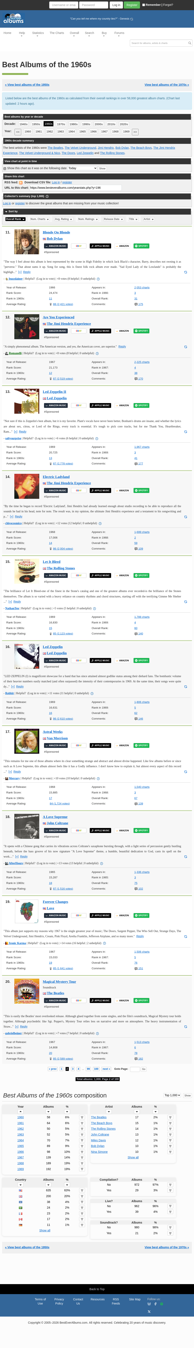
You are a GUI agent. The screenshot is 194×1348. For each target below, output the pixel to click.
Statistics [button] (38, 33)
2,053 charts (142, 287)
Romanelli (13, 353)
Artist (149, 219)
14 (50, 543)
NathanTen (12, 608)
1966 (93, 131)
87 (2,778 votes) (63, 463)
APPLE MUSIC (100, 246)
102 (138, 888)
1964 (71, 131)
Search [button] (89, 33)
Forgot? (168, 4)
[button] (20, 1111)
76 (136, 962)
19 (50, 962)
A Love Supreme (55, 817)
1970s (61, 124)
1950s (36, 124)
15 (50, 628)
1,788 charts (142, 616)
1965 (82, 131)
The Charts (57, 33)
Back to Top (97, 1289)
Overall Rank (15, 219)
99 (88, 1068)
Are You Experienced (58, 317)
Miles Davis (98, 1140)
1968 (115, 131)
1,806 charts (142, 702)
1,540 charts (142, 786)
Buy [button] (104, 33)
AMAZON (122, 246)
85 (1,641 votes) (63, 968)
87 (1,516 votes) (63, 888)
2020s (124, 124)
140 (138, 633)
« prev (52, 1068)
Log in (56, 182)
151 (138, 968)
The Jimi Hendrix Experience (69, 324)
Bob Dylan (122, 147)
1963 (60, 131)
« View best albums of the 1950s (27, 84)
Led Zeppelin (85, 153)
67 (136, 798)
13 (50, 458)
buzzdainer (14, 278)
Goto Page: (121, 1068)
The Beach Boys (141, 147)
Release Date (114, 219)
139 (138, 803)
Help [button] (22, 33)
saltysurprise (13, 438)
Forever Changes (55, 902)
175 (138, 304)
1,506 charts (142, 951)
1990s (86, 124)
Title (133, 219)
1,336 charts (142, 872)
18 (50, 883)
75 (136, 883)
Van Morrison (57, 738)
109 (138, 548)
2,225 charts (142, 362)
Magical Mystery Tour (59, 982)
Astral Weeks (53, 732)
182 (138, 1058)
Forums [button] (119, 33)
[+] (20, 272)
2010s (111, 124)
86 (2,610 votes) (63, 718)
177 (138, 463)
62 (136, 713)
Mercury (12, 778)
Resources (98, 1299)
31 (136, 298)
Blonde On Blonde (56, 232)
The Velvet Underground (80, 147)
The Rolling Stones (112, 153)
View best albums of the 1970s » (167, 84)
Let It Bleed (51, 562)
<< (18, 132)
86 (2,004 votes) (63, 548)
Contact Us (78, 1301)
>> (135, 132)
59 (136, 543)
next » (106, 1068)
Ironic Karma (15, 943)
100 (96, 1068)
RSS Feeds (116, 1301)
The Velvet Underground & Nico (39, 153)
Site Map (134, 1299)
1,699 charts (142, 532)
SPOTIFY (141, 246)
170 (138, 378)
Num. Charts (40, 219)
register (67, 182)
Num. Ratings (88, 219)
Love (50, 908)
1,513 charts (142, 1042)
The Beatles (55, 147)
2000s (99, 124)
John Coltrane (57, 823)
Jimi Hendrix (106, 147)
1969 (126, 131)
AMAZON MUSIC (55, 246)
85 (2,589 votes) (63, 1058)
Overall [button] (74, 33)
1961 (39, 131)
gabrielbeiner (13, 1033)
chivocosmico (13, 523)
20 (50, 1053)
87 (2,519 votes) (63, 378)
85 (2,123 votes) (63, 633)
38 (136, 373)
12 (50, 373)
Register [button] (131, 5)
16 (50, 713)
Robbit (9, 693)
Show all (133, 1157)
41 (136, 458)
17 (50, 798)
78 (136, 1053)
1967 (104, 131)
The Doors (68, 153)
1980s (74, 124)
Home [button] (7, 33)
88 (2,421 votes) (63, 304)
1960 (28, 131)
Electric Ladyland (56, 477)
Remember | (152, 4)
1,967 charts (142, 446)
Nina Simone (99, 1151)
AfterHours (14, 863)
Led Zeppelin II (54, 392)
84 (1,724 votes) (60, 803)
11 (50, 298)
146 (138, 718)
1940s (24, 124)
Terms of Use (40, 1301)
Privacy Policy (59, 1301)
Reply (27, 272)
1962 (49, 131)
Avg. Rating (64, 219)
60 (136, 628)
